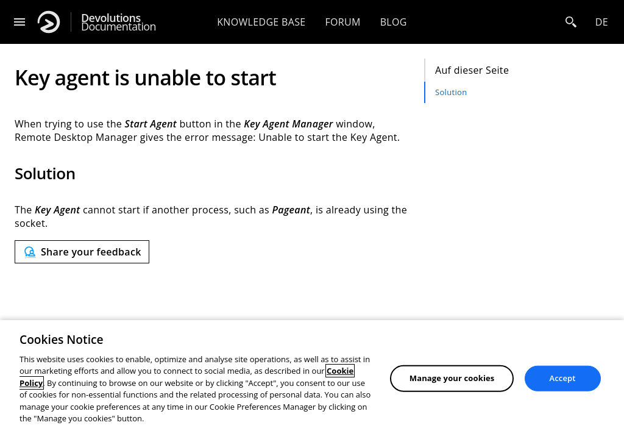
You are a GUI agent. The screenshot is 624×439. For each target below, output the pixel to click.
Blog (393, 22)
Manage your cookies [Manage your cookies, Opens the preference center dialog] (452, 378)
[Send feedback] (82, 251)
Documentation (118, 22)
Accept (563, 378)
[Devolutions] (49, 22)
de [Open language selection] (601, 22)
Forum (342, 22)
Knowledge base (261, 22)
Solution (451, 92)
